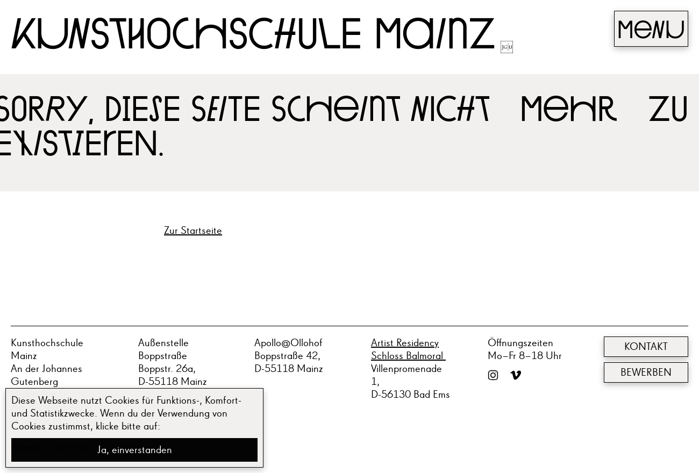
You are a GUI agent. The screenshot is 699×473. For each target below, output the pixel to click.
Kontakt (646, 346)
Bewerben (646, 372)
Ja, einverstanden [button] (134, 450)
